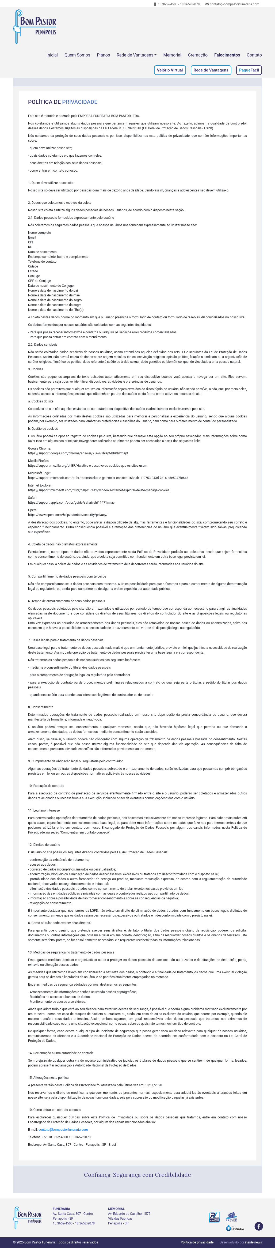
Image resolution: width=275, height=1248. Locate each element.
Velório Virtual (170, 70)
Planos (103, 55)
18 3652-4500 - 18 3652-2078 (176, 4)
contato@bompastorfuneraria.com (232, 4)
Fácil (249, 70)
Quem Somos (77, 55)
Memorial (172, 55)
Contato (254, 55)
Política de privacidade (197, 1242)
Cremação (198, 55)
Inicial (52, 55)
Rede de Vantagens (135, 55)
